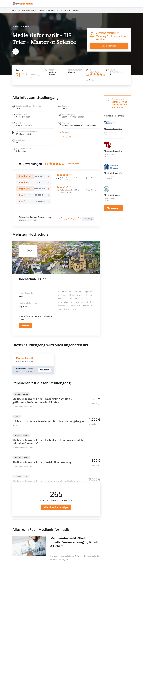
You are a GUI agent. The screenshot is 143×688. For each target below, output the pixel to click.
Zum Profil (25, 325)
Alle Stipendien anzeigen (56, 507)
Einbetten (90, 80)
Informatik (20, 10)
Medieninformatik (55, 10)
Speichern (15, 51)
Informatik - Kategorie (36, 10)
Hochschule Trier (32, 279)
